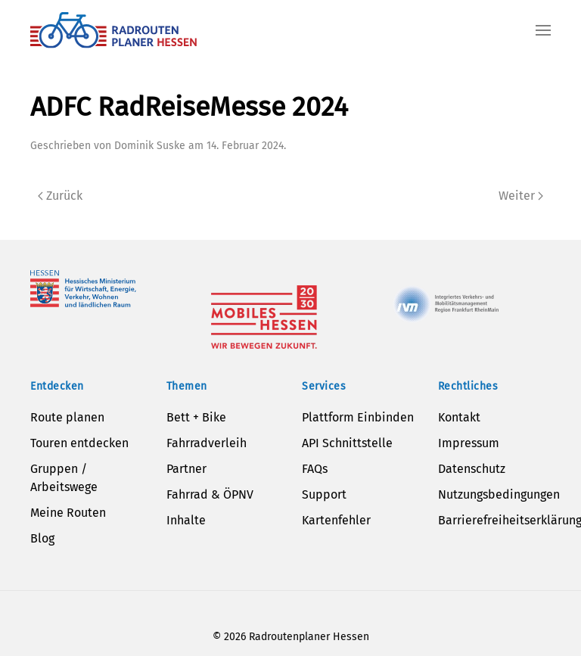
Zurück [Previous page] (60, 195)
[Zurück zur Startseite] (113, 30)
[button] (543, 30)
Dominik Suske (149, 145)
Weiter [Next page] (521, 195)
